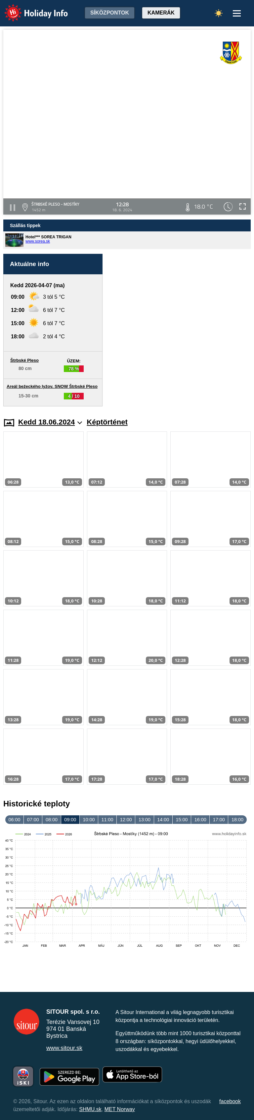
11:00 (107, 819)
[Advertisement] (180, 330)
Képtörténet (107, 422)
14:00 (163, 819)
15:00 (182, 819)
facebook (230, 1101)
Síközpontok (109, 13)
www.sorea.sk (37, 241)
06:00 (15, 819)
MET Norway (120, 1109)
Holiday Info (29, 8)
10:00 (89, 819)
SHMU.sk (90, 1109)
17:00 (219, 819)
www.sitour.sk (64, 1048)
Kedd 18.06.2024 (50, 422)
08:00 (52, 819)
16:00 (200, 819)
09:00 (70, 819)
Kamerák (161, 13)
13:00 (144, 819)
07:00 (33, 819)
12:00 (126, 819)
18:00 (237, 819)
